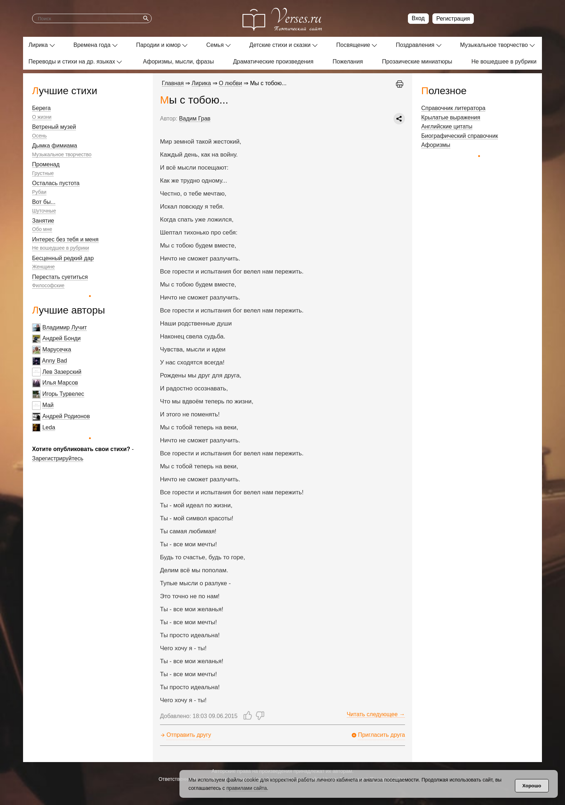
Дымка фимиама (54, 146)
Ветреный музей (54, 127)
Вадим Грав (194, 118)
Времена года (92, 45)
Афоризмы (435, 145)
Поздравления (415, 45)
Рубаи (39, 192)
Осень (39, 136)
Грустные (43, 173)
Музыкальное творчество (494, 45)
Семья (214, 45)
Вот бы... (43, 202)
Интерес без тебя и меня (65, 239)
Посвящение (353, 45)
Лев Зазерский (61, 372)
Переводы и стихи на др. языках (71, 61)
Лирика (38, 45)
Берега (41, 108)
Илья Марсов (60, 383)
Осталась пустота (56, 183)
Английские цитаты (446, 126)
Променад (45, 164)
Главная (173, 83)
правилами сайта (246, 788)
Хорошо (531, 785)
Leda (48, 427)
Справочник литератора (453, 108)
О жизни (42, 117)
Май (47, 405)
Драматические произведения (273, 61)
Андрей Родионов (66, 416)
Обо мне (42, 229)
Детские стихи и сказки (280, 45)
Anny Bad (54, 361)
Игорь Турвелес (63, 394)
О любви (230, 83)
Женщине (43, 267)
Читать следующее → (376, 714)
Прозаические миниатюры (417, 61)
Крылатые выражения (450, 117)
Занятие (43, 221)
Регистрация (453, 19)
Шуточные (44, 211)
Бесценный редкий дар (63, 258)
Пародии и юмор (158, 45)
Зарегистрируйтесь (57, 458)
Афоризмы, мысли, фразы (178, 61)
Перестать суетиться (60, 277)
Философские (48, 285)
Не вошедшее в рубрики (504, 61)
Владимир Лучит (64, 327)
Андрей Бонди (61, 338)
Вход (418, 18)
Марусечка (56, 349)
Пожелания (348, 61)
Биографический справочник (459, 136)
